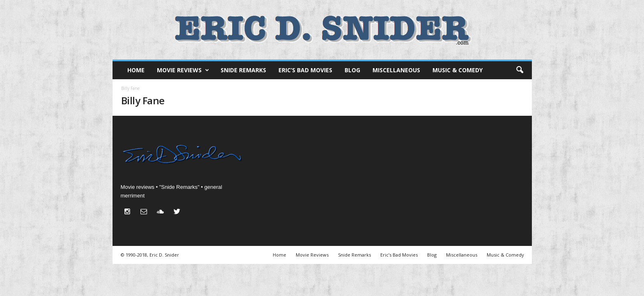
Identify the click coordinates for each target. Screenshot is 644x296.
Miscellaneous (396, 70)
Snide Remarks (243, 70)
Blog (352, 70)
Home (136, 70)
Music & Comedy (457, 70)
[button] (520, 70)
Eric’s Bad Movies (305, 70)
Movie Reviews (183, 70)
